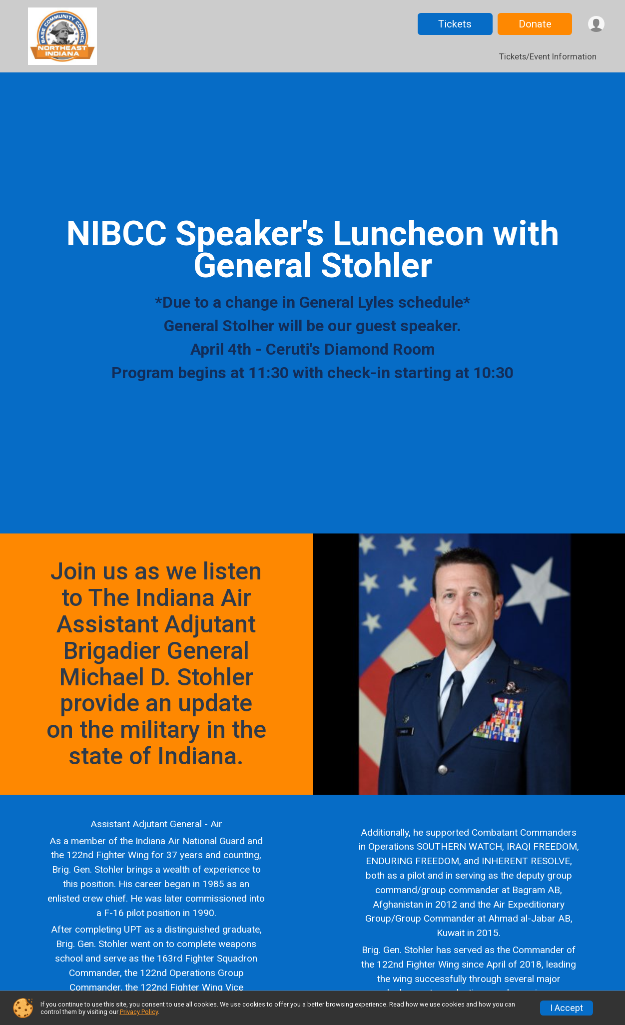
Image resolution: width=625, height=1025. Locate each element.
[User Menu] (596, 24)
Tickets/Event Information (548, 56)
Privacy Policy (139, 1012)
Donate (534, 24)
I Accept (566, 1008)
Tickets (454, 24)
